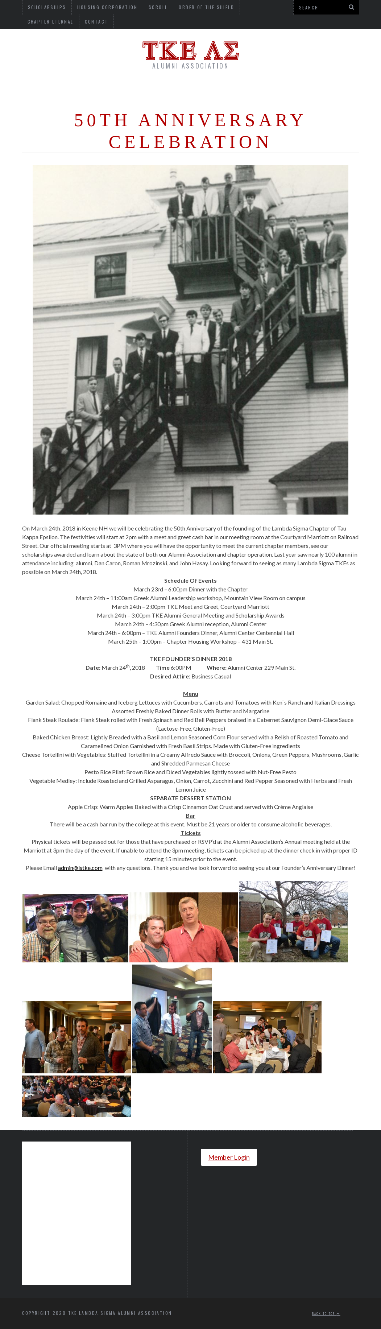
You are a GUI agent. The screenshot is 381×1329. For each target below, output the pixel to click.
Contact (39, 21)
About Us (121, 91)
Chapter (239, 91)
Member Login (229, 1157)
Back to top (326, 1313)
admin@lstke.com (80, 867)
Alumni (199, 91)
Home (84, 91)
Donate (162, 91)
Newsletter (286, 91)
